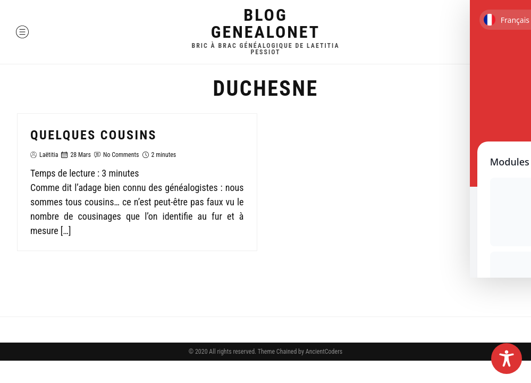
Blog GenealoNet (265, 23)
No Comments (121, 155)
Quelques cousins (93, 135)
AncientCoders (323, 351)
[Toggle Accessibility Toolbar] (506, 358)
